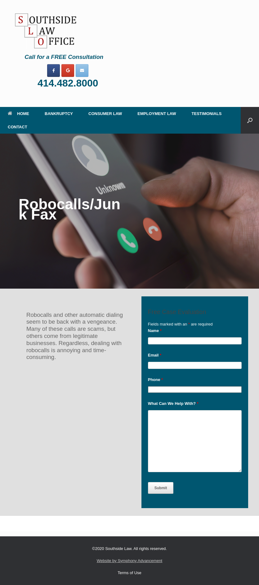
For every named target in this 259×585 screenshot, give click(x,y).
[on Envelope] (82, 70)
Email (154, 355)
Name (155, 330)
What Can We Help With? (173, 403)
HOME (18, 113)
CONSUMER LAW (105, 113)
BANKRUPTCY (59, 113)
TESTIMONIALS (207, 113)
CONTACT (17, 127)
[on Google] (67, 70)
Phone (155, 379)
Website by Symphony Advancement (130, 560)
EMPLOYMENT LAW (156, 113)
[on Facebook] (53, 70)
